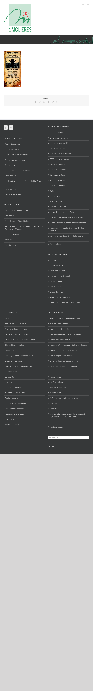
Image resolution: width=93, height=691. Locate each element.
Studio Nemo (10, 419)
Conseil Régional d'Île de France (62, 355)
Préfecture (54, 403)
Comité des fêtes (56, 292)
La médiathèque (56, 281)
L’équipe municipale (57, 132)
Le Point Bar (9, 377)
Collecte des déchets (58, 207)
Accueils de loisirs (12, 189)
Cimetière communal (58, 164)
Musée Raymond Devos (59, 387)
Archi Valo (9, 318)
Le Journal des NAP (12, 149)
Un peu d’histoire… (57, 265)
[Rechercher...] (68, 437)
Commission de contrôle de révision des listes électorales (67, 229)
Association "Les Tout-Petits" (16, 324)
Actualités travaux (57, 201)
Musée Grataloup (56, 382)
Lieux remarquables (12, 234)
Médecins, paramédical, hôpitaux (17, 221)
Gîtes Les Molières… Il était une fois (18, 366)
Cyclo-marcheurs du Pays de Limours (64, 361)
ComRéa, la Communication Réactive (19, 355)
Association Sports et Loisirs (16, 329)
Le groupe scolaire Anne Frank (16, 154)
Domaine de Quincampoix (15, 361)
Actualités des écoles (13, 144)
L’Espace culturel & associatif (61, 154)
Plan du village (10, 245)
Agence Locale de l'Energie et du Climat (65, 318)
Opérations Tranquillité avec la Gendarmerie (66, 217)
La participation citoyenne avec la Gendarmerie (68, 223)
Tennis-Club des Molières (14, 424)
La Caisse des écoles (13, 194)
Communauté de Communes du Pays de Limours (68, 345)
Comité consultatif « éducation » (17, 170)
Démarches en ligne (57, 175)
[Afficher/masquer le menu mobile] (88, 3)
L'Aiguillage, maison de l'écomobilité (63, 366)
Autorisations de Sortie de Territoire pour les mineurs (67, 237)
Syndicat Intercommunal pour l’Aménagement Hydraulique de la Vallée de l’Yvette (67, 415)
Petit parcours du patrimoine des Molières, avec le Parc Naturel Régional (24, 227)
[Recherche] (50, 437)
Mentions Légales (56, 427)
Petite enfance (10, 176)
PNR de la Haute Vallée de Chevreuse (64, 398)
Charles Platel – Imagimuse (15, 345)
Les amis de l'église (12, 382)
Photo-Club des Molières (14, 409)
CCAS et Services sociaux (59, 159)
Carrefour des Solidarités (59, 329)
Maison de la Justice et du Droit (62, 212)
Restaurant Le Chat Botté (14, 414)
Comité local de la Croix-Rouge (62, 339)
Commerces (9, 216)
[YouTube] (11, 127)
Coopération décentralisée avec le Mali (65, 302)
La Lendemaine (11, 371)
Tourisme (8, 240)
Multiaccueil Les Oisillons (15, 393)
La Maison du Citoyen (58, 148)
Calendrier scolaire (12, 165)
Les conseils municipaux (59, 138)
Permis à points (55, 393)
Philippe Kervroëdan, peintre (16, 403)
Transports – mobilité (58, 170)
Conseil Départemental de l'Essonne (63, 350)
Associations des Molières (60, 297)
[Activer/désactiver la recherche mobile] (83, 3)
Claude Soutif (10, 350)
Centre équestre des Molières (16, 334)
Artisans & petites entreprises (16, 210)
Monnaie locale (56, 377)
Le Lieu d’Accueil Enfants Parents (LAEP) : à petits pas (24, 182)
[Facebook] (6, 127)
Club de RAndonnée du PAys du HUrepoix (66, 334)
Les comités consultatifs (59, 143)
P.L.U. (52, 191)
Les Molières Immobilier (14, 387)
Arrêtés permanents (57, 180)
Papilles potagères (12, 398)
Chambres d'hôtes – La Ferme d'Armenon (21, 339)
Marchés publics (56, 196)
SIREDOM (53, 409)
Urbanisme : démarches (59, 185)
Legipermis (54, 371)
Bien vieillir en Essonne (59, 324)
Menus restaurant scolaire (15, 160)
